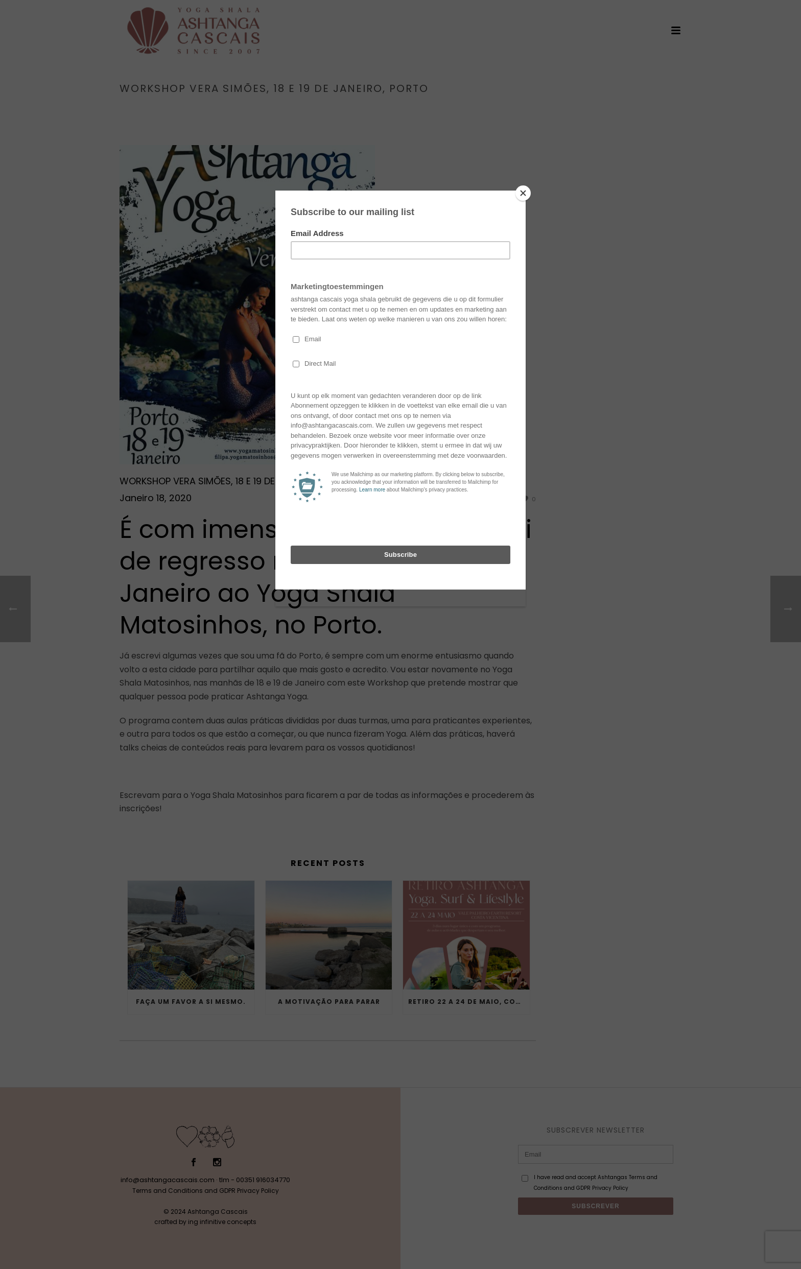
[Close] (523, 193)
